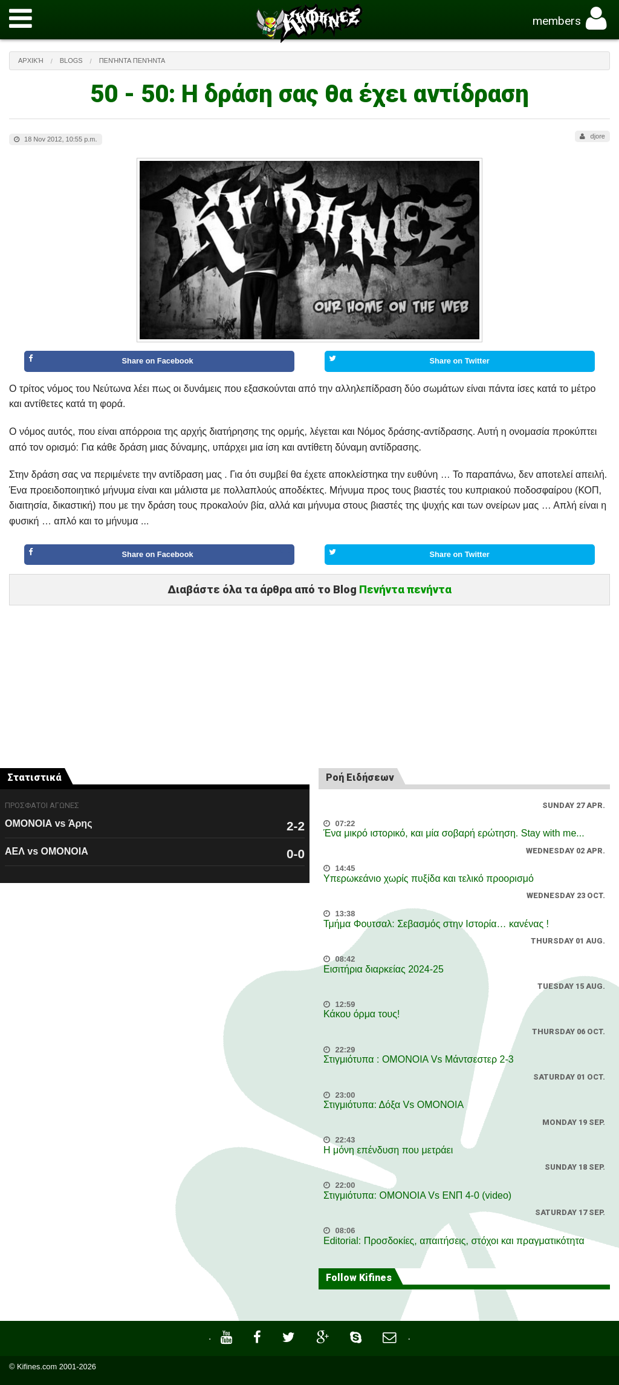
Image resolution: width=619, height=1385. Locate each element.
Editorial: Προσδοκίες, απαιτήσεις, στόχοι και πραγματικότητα (454, 1241)
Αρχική (31, 60)
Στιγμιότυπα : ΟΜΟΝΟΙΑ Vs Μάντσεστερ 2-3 (418, 1059)
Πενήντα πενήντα (132, 60)
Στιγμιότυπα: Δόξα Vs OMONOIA (393, 1105)
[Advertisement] (309, 664)
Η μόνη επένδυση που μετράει (388, 1150)
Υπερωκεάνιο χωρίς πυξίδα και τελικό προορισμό (428, 878)
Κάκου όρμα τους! (361, 1014)
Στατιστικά (34, 777)
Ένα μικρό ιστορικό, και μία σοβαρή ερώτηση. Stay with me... (454, 833)
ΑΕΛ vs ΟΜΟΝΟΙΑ (46, 851)
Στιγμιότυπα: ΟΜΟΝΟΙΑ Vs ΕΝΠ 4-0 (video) (417, 1195)
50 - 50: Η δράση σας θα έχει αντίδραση (309, 94)
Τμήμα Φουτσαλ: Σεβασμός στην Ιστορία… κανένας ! (436, 924)
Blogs (71, 60)
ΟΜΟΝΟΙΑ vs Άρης (48, 823)
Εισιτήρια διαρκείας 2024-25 (383, 969)
